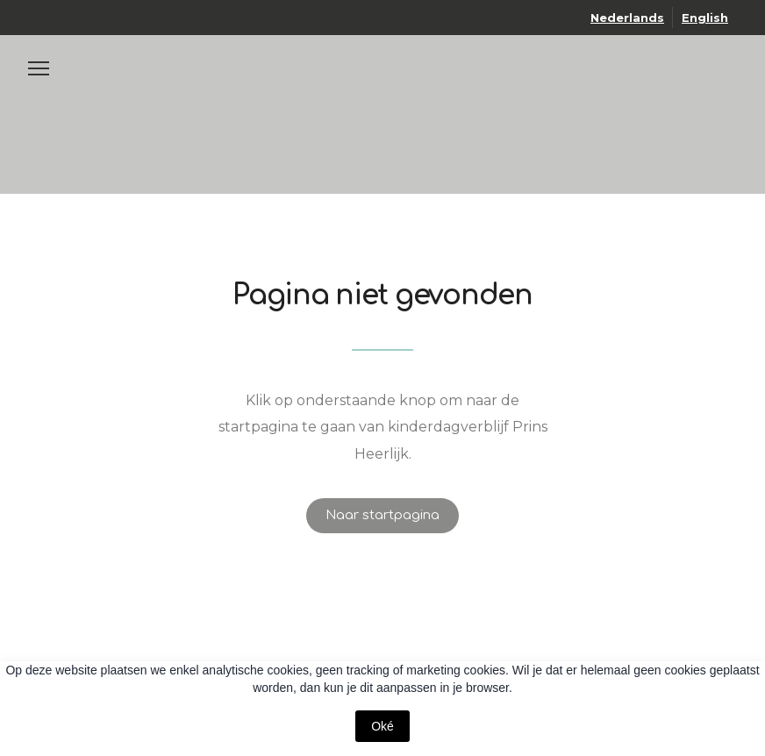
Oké (382, 726)
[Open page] (382, 84)
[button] (382, 515)
